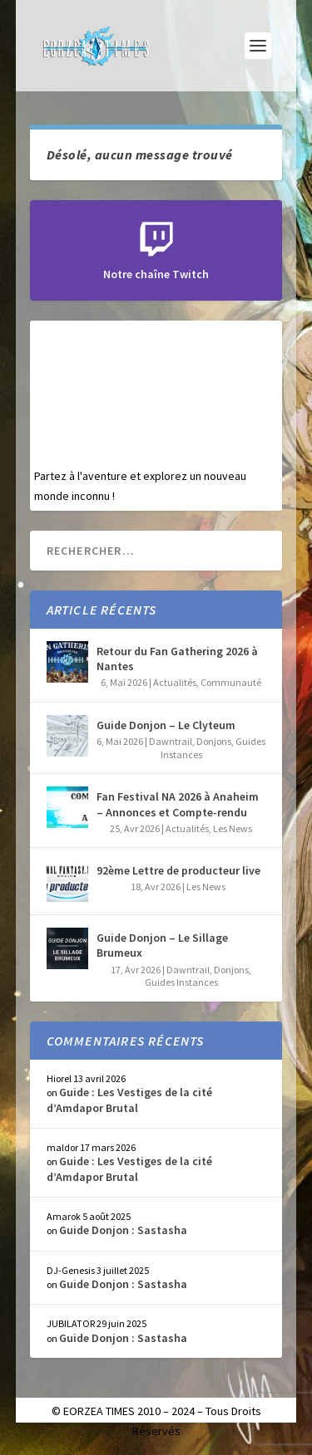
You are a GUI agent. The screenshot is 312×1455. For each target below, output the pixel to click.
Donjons (213, 741)
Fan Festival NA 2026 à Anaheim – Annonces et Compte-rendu (178, 804)
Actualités (174, 682)
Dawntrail (170, 741)
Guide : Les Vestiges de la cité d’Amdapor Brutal (129, 1100)
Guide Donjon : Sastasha (123, 1229)
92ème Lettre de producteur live (178, 870)
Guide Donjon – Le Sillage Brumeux (162, 945)
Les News (232, 828)
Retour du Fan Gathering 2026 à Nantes (177, 659)
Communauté (231, 682)
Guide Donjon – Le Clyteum (166, 725)
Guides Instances (181, 982)
